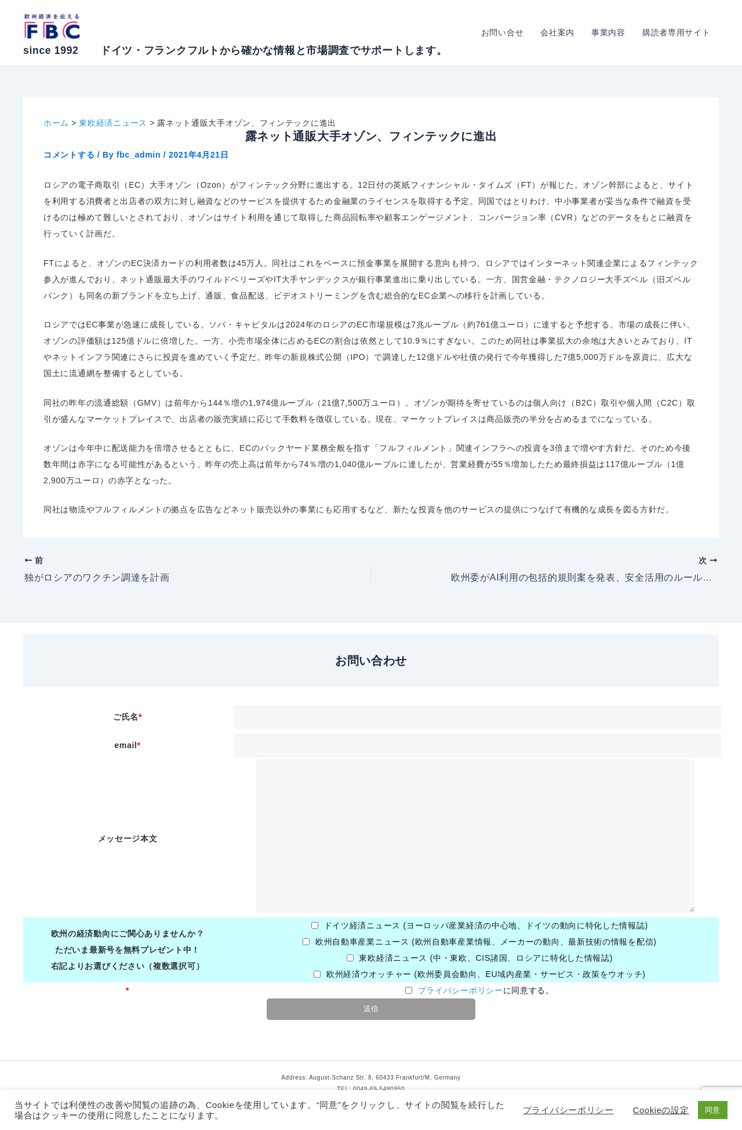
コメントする (68, 154)
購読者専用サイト (676, 32)
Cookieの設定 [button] (661, 1110)
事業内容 (609, 32)
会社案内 (559, 32)
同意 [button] (713, 1110)
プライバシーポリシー (460, 990)
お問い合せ (504, 32)
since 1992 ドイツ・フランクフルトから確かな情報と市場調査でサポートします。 (235, 50)
